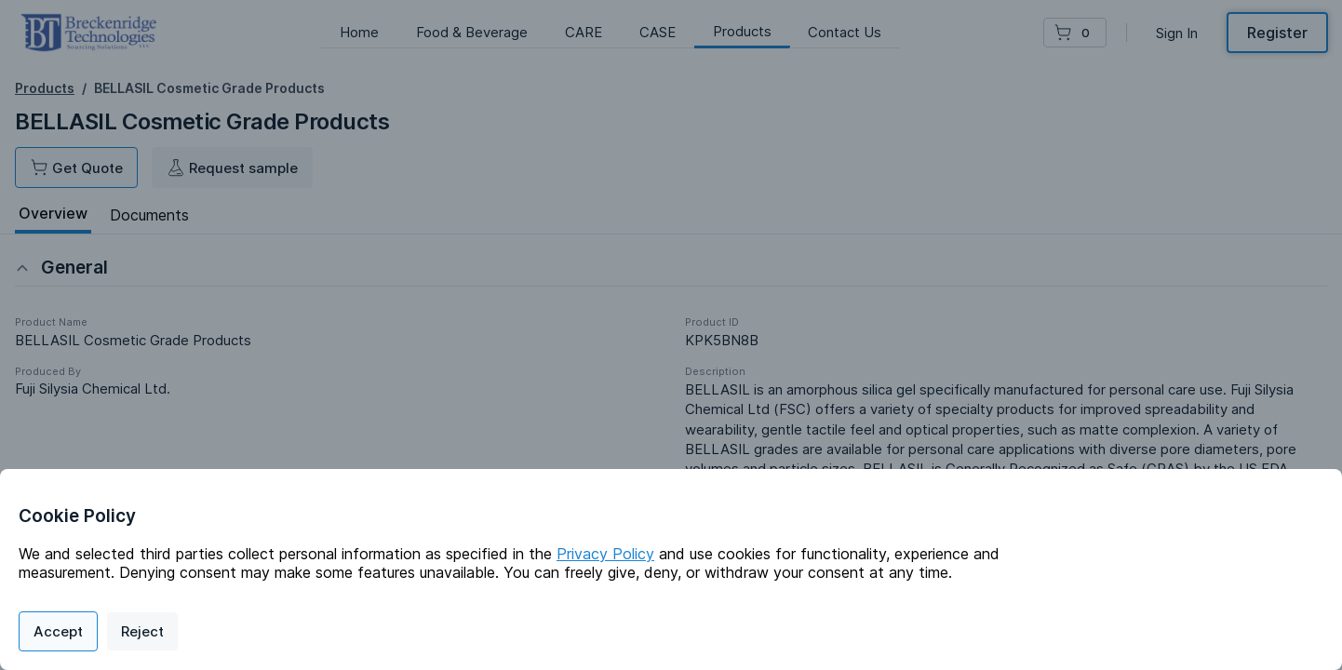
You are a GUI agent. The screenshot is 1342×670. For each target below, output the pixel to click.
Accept (58, 631)
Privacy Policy (605, 553)
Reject (142, 631)
